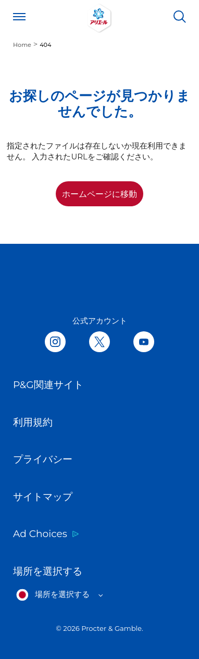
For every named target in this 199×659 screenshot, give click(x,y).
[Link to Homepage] (99, 16)
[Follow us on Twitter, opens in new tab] (99, 342)
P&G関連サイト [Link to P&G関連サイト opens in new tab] (48, 385)
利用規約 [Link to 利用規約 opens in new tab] (33, 422)
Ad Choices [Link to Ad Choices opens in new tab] (40, 534)
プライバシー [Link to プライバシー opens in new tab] (42, 459)
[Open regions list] (59, 595)
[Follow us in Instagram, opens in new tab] (55, 342)
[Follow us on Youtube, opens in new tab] (143, 342)
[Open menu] (19, 16)
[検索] (179, 16)
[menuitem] (26, 44)
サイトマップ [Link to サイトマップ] (42, 497)
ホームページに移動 (99, 194)
